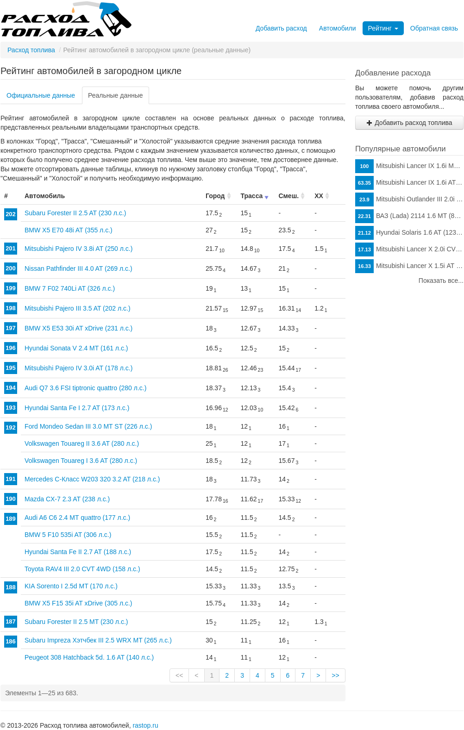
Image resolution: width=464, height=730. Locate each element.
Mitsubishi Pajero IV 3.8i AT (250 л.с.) (78, 248)
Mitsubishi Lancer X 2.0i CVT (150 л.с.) (409, 249)
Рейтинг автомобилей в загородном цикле (91, 71)
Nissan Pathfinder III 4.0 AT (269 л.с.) (78, 268)
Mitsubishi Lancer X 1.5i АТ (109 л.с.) (409, 266)
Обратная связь (434, 28)
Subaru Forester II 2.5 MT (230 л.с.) (76, 621)
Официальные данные (40, 95)
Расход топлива (31, 50)
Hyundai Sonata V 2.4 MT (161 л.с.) (76, 348)
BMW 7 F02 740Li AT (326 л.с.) (70, 288)
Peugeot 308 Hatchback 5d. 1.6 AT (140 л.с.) (89, 657)
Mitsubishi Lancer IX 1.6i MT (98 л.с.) (409, 166)
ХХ (318, 196)
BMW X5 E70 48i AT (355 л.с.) (69, 230)
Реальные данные (115, 95)
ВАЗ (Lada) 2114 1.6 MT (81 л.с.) (409, 216)
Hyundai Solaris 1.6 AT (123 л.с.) (409, 233)
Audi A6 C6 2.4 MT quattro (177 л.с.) (77, 517)
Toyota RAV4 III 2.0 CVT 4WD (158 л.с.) (82, 569)
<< (179, 675)
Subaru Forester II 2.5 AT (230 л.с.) (75, 213)
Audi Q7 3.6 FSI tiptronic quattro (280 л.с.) (85, 388)
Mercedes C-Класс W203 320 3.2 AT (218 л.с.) (92, 479)
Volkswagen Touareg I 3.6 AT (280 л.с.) (81, 460)
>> (335, 675)
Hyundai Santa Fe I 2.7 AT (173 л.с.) (77, 408)
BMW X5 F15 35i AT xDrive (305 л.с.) (78, 603)
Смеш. (288, 196)
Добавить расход (281, 28)
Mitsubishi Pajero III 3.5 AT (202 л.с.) (78, 308)
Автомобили (337, 28)
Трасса (252, 196)
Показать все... (441, 280)
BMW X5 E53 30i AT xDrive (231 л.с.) (78, 328)
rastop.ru (145, 725)
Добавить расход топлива (409, 122)
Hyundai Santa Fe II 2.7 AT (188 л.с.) (78, 551)
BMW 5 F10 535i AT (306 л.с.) (68, 534)
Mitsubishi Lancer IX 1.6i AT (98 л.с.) (409, 183)
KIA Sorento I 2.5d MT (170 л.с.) (71, 586)
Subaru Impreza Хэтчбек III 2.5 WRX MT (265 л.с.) (98, 640)
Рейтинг (383, 28)
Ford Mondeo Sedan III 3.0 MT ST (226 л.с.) (88, 426)
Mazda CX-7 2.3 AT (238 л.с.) (67, 499)
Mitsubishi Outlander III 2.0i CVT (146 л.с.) (409, 199)
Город (215, 196)
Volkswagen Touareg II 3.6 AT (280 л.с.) (82, 443)
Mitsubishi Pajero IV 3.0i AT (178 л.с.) (78, 368)
